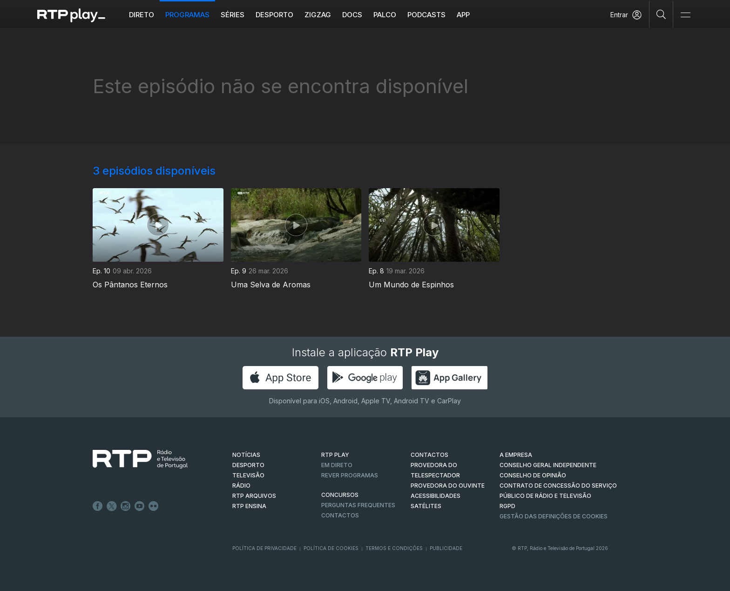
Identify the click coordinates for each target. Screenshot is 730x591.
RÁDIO (241, 485)
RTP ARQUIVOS (254, 495)
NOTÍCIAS (246, 454)
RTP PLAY (335, 454)
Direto (141, 14)
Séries (232, 14)
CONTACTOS (429, 454)
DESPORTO (248, 465)
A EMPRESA (516, 454)
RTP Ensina (249, 506)
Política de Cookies (331, 548)
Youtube (140, 506)
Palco (384, 14)
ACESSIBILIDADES (435, 495)
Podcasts (426, 14)
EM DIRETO (336, 465)
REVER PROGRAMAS (349, 475)
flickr (154, 506)
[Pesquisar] (661, 14)
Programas (187, 14)
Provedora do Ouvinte (448, 485)
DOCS (352, 14)
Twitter (112, 506)
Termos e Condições (394, 548)
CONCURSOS (339, 494)
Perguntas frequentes (358, 505)
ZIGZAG (317, 14)
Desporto (274, 14)
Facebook (98, 506)
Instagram (126, 506)
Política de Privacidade (264, 548)
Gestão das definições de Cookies (554, 516)
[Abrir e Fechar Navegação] (685, 15)
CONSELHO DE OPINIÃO (533, 475)
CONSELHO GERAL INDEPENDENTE (548, 465)
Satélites (426, 506)
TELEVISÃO (248, 475)
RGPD (507, 506)
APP (463, 14)
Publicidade (446, 548)
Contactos (340, 515)
